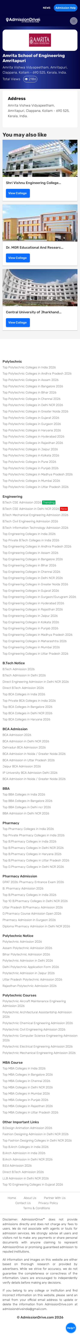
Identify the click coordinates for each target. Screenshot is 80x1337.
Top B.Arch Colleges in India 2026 (25, 1147)
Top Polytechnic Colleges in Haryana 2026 (32, 430)
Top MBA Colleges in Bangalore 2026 (28, 1074)
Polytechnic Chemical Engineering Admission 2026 (38, 1023)
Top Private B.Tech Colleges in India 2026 (31, 540)
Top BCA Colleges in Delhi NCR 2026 (27, 713)
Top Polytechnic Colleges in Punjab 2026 (30, 468)
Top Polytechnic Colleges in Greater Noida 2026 (35, 411)
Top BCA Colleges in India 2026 (24, 694)
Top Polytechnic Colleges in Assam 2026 (30, 380)
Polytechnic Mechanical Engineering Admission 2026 (39, 1053)
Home (12, 1198)
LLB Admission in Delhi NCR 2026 (26, 1178)
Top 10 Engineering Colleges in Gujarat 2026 (33, 1184)
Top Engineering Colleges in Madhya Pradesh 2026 (37, 635)
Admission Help (65, 7)
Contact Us (23, 1203)
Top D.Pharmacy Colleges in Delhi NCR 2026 (33, 867)
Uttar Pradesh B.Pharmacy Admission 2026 (33, 907)
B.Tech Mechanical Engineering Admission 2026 (35, 515)
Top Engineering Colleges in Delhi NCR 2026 (33, 578)
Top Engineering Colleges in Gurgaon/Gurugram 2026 (39, 597)
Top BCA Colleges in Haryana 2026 (26, 719)
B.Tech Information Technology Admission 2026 (35, 528)
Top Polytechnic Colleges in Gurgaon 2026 (32, 424)
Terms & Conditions (36, 1208)
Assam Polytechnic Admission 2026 (27, 948)
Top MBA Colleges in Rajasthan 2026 (28, 1106)
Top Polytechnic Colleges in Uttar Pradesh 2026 (35, 487)
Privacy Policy (48, 1203)
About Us (30, 1198)
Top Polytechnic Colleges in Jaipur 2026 (30, 449)
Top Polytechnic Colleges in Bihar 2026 (29, 392)
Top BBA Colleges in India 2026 (24, 794)
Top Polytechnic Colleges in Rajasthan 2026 (33, 443)
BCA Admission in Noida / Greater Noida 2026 (34, 754)
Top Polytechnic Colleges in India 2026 (29, 367)
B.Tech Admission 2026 (19, 669)
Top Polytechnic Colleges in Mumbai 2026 (31, 481)
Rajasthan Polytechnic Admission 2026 (30, 986)
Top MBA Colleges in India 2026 (24, 1068)
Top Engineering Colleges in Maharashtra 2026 (35, 641)
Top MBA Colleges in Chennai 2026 (26, 1081)
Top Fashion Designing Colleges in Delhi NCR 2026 (37, 1140)
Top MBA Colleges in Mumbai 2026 (26, 1093)
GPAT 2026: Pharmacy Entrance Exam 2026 (33, 882)
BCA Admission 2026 (17, 735)
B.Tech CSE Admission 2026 (29, 502)
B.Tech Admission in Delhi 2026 (24, 675)
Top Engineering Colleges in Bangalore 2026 (33, 559)
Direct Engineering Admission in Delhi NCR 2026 (36, 682)
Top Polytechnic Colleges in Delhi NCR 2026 (33, 405)
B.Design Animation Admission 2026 (27, 1128)
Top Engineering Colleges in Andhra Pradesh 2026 (37, 546)
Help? (71, 1328)
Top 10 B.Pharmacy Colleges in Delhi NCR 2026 (35, 901)
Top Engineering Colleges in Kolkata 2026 (31, 622)
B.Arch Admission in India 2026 (24, 1153)
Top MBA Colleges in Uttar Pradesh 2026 (30, 1112)
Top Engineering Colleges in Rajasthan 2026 (33, 609)
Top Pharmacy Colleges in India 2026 (28, 829)
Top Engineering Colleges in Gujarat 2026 (31, 591)
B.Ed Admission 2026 (17, 1165)
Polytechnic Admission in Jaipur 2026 (29, 973)
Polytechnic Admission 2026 (22, 942)
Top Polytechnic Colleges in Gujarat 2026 (31, 418)
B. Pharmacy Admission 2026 (23, 888)
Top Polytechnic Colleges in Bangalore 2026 (33, 386)
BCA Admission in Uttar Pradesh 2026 (29, 760)
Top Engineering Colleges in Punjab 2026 (30, 628)
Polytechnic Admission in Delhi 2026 (28, 960)
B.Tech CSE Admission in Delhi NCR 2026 (35, 509)
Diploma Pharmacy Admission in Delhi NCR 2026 (36, 926)
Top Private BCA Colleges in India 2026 (29, 701)
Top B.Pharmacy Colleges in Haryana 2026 (32, 854)
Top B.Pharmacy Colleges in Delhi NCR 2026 (33, 848)
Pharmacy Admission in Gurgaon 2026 (29, 920)
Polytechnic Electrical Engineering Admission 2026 (38, 1046)
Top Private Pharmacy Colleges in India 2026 (33, 835)
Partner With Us (54, 1198)
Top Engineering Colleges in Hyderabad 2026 (33, 603)
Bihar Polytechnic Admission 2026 (26, 954)
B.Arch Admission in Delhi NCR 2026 (27, 1159)
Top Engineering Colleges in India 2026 (29, 534)
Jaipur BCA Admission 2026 (22, 766)
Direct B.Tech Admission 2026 (23, 688)
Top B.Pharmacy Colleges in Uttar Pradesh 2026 (36, 860)
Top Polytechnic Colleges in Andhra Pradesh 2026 (37, 373)
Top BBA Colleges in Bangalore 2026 (27, 801)
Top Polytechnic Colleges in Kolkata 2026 (31, 455)
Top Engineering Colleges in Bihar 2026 (29, 565)
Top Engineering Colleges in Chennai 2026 (31, 572)
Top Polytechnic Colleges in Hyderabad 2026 (33, 436)
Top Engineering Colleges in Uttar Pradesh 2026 (35, 654)
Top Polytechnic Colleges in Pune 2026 (29, 462)
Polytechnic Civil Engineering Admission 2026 (34, 1029)
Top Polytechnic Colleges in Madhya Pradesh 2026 (38, 474)
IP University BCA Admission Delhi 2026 (30, 773)
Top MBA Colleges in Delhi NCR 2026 (28, 1087)
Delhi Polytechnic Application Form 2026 (31, 967)
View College (17, 193)
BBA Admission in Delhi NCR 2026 (26, 813)
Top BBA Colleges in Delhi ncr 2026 (27, 807)
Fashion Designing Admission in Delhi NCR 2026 (35, 1134)
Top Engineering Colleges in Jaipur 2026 (30, 616)
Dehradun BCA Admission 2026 (24, 747)
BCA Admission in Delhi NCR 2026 (26, 741)
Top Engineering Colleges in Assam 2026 (30, 553)
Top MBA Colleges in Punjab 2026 (25, 1100)
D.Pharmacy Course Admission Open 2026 (32, 913)
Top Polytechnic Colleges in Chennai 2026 (31, 399)
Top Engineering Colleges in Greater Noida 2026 (35, 584)
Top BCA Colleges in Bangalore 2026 (27, 707)
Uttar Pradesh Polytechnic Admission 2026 (32, 979)
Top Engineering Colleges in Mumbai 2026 (31, 647)
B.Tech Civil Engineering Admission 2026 (30, 521)
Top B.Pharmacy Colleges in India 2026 (29, 841)
